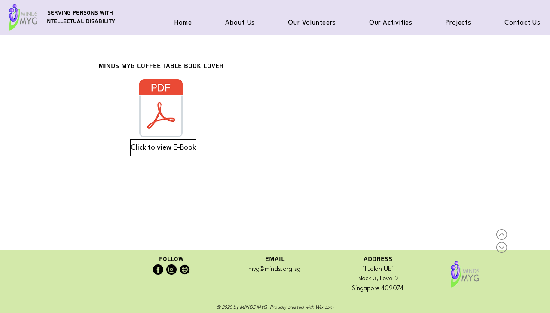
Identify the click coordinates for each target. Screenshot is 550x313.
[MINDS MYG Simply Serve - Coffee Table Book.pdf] (161, 109)
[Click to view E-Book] (163, 147)
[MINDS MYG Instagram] (171, 269)
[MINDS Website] (185, 269)
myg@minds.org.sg (274, 269)
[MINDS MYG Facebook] (158, 269)
